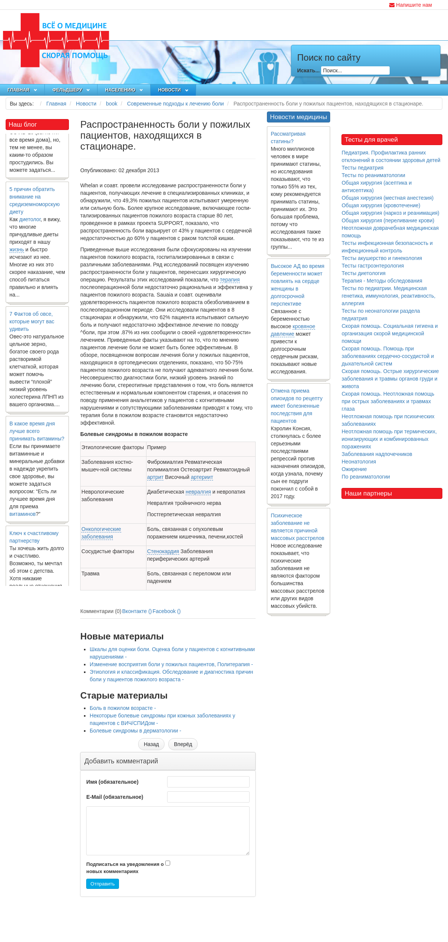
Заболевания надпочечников (376, 454)
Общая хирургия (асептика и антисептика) (376, 186)
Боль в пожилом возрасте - (123, 708)
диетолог (30, 222)
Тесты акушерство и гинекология (381, 258)
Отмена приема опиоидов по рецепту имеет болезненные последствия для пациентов (297, 406)
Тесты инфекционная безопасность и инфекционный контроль (387, 247)
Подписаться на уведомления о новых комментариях (125, 867)
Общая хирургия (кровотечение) (380, 205)
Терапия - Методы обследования (381, 281)
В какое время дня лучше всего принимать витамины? (36, 434)
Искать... (308, 70)
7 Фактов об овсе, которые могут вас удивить (31, 324)
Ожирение (354, 469)
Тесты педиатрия (362, 168)
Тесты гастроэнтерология (372, 266)
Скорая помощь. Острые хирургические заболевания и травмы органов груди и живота (390, 378)
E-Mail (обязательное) (114, 797)
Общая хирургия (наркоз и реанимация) (390, 213)
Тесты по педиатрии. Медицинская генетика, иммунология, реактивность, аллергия (388, 295)
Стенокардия (163, 551)
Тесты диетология (363, 273)
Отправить (102, 884)
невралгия (198, 492)
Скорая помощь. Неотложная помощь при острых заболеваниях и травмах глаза (387, 401)
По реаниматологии (365, 477)
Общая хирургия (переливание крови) (387, 220)
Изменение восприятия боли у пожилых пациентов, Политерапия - (171, 664)
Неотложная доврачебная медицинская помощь (390, 232)
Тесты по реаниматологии (373, 175)
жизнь (16, 252)
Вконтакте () (137, 611)
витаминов (22, 517)
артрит (155, 477)
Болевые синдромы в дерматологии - (135, 731)
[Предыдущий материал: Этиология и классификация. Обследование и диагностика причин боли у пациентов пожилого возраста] (151, 744)
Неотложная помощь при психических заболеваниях (387, 420)
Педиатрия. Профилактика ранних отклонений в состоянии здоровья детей (390, 156)
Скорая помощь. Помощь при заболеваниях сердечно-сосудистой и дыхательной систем (387, 356)
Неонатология (358, 462)
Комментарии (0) (100, 611)
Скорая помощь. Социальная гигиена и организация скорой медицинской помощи (389, 333)
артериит (202, 477)
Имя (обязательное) (112, 782)
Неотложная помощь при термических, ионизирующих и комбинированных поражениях (389, 439)
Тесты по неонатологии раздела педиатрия (380, 314)
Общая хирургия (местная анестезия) (387, 198)
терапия (230, 280)
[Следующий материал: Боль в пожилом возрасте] (183, 744)
